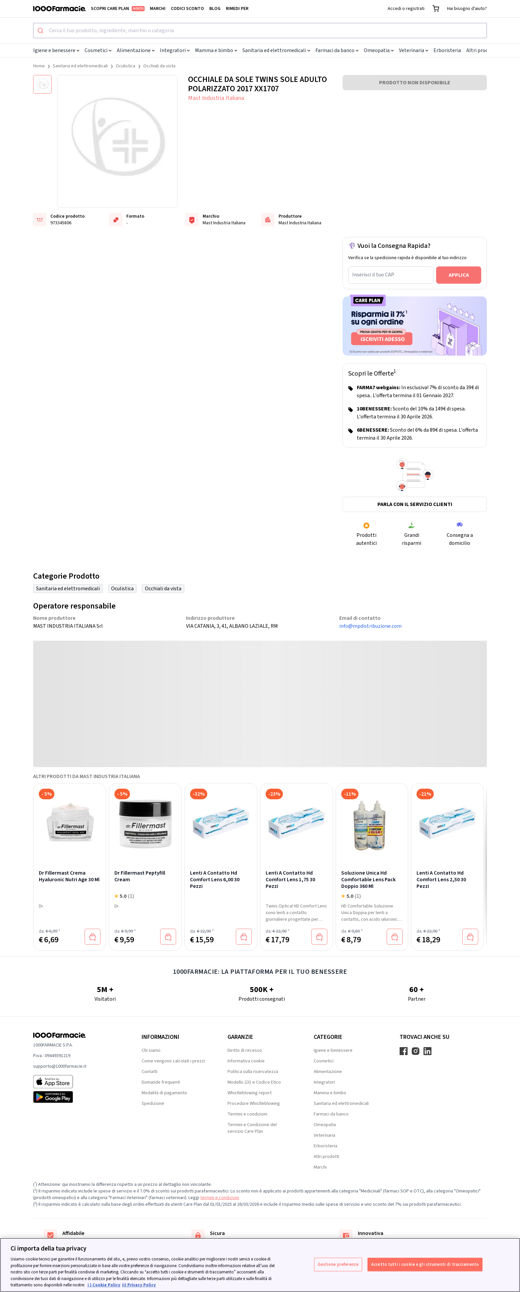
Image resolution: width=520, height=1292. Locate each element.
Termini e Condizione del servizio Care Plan (252, 1128)
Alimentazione (136, 50)
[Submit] (41, 30)
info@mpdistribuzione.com (370, 626)
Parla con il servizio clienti (414, 504)
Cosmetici (98, 50)
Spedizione (153, 1103)
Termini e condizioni (247, 1114)
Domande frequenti (161, 1082)
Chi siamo (151, 1050)
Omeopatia (379, 50)
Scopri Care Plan (118, 8)
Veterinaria (413, 50)
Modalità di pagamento (164, 1093)
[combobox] (260, 30)
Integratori (175, 50)
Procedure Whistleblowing (254, 1103)
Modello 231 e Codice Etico (254, 1082)
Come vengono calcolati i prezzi (173, 1061)
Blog (215, 8)
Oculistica (125, 66)
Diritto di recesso (245, 1050)
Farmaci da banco (336, 50)
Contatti (150, 1071)
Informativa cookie (246, 1061)
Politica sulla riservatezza (253, 1071)
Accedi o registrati (406, 8)
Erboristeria (447, 50)
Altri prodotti (481, 50)
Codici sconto (187, 8)
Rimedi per (237, 8)
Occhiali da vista (159, 66)
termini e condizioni (219, 1197)
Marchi (157, 8)
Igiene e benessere (56, 50)
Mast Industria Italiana (216, 98)
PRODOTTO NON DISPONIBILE (414, 82)
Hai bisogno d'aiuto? (467, 8)
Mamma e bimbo (216, 50)
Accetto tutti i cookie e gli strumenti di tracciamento (425, 1264)
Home (39, 66)
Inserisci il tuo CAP (373, 274)
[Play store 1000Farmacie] (76, 1097)
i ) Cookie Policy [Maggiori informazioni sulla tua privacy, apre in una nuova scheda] (104, 1285)
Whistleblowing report (250, 1093)
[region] (260, 1265)
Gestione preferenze (338, 1264)
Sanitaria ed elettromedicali (276, 50)
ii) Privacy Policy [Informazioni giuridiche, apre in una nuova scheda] (139, 1285)
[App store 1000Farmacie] (76, 1081)
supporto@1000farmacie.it (59, 1066)
